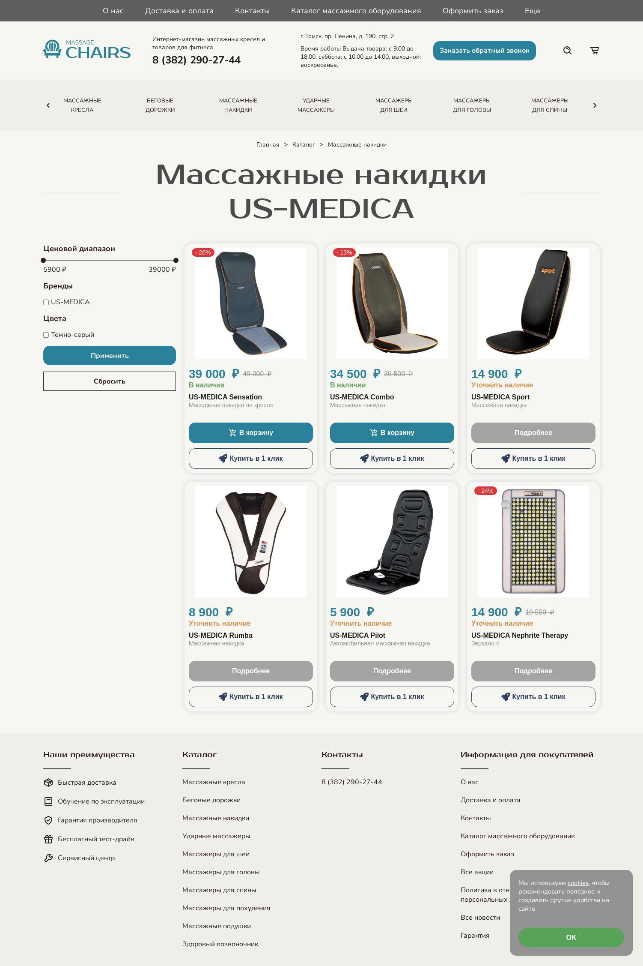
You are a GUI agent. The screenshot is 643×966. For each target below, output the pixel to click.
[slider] (43, 260)
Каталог (303, 145)
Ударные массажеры (216, 836)
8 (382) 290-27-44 (352, 782)
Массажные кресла (213, 782)
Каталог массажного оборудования (356, 11)
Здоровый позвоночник (220, 944)
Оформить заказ (473, 11)
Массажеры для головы (221, 872)
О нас (113, 11)
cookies (578, 883)
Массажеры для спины (219, 890)
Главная (268, 145)
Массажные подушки (216, 926)
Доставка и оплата (179, 11)
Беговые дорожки (211, 800)
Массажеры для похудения (226, 908)
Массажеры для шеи (216, 854)
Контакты (252, 11)
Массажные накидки (357, 145)
